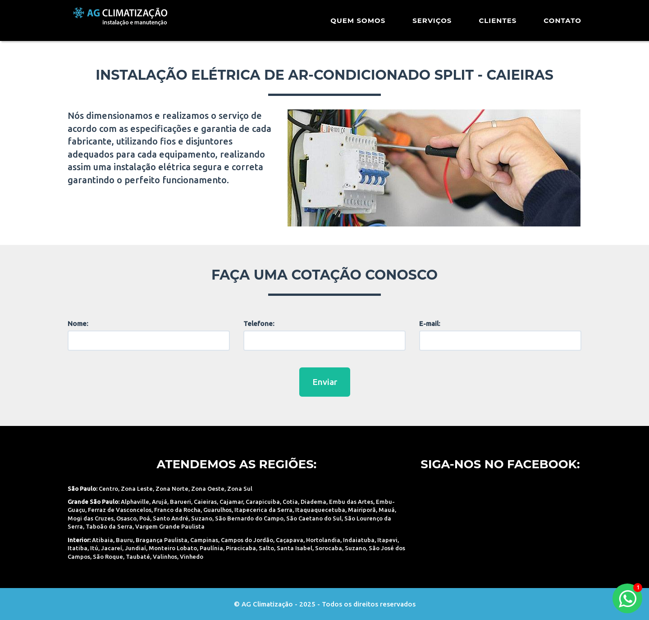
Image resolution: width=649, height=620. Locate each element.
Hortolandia (323, 540)
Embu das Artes (351, 501)
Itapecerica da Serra (263, 510)
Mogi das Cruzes (91, 518)
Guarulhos (217, 510)
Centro (108, 488)
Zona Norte (171, 488)
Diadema (313, 501)
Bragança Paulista (161, 540)
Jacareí (111, 548)
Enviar (324, 382)
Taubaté (138, 556)
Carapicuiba (263, 501)
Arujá (159, 501)
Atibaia (102, 540)
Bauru (124, 540)
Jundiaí (135, 548)
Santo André (170, 518)
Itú (94, 548)
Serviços (432, 24)
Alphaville (135, 501)
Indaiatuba (359, 540)
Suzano (201, 518)
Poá (144, 518)
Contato (562, 24)
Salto (266, 548)
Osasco (126, 518)
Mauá (387, 510)
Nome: (78, 323)
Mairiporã (362, 510)
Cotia (290, 501)
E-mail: (429, 323)
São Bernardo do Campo (249, 518)
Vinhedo (191, 556)
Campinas (204, 540)
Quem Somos (357, 24)
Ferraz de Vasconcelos (119, 510)
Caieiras (205, 501)
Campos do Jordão (247, 540)
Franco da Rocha (177, 510)
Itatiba (77, 548)
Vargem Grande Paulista (170, 526)
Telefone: (258, 323)
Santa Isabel (294, 548)
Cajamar (231, 501)
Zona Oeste (207, 488)
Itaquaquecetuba (320, 510)
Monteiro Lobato (173, 548)
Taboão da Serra (109, 526)
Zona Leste (137, 488)
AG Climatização (125, 23)
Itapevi (387, 540)
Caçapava (289, 540)
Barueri (180, 501)
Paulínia (211, 548)
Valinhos (165, 556)
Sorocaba (328, 548)
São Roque (108, 556)
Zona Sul (239, 488)
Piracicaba (241, 548)
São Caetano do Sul (314, 518)
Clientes (497, 24)
